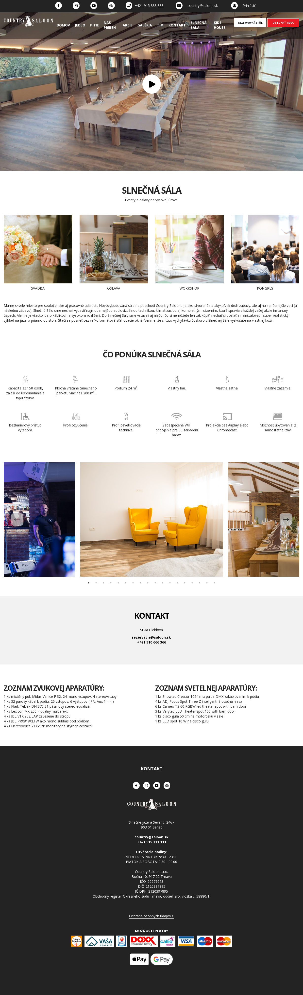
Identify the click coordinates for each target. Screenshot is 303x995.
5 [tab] (118, 582)
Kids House (219, 25)
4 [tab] (110, 582)
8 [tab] (140, 582)
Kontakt (177, 25)
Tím (160, 25)
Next (286, 519)
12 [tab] (170, 582)
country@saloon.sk (202, 5)
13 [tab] (177, 582)
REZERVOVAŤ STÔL (250, 22)
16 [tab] (199, 582)
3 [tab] (103, 582)
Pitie (94, 25)
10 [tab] (155, 582)
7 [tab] (133, 582)
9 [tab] (147, 582)
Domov (63, 25)
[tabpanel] (151, 519)
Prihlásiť (249, 5)
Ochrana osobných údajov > (151, 916)
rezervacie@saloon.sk (151, 637)
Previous (17, 519)
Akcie (128, 25)
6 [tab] (125, 582)
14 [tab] (184, 582)
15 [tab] (192, 582)
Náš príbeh (110, 25)
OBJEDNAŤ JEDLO (283, 22)
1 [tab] (88, 582)
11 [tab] (162, 582)
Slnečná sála (199, 25)
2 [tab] (96, 582)
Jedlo (80, 25)
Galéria (144, 25)
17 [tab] (206, 582)
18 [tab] (214, 582)
